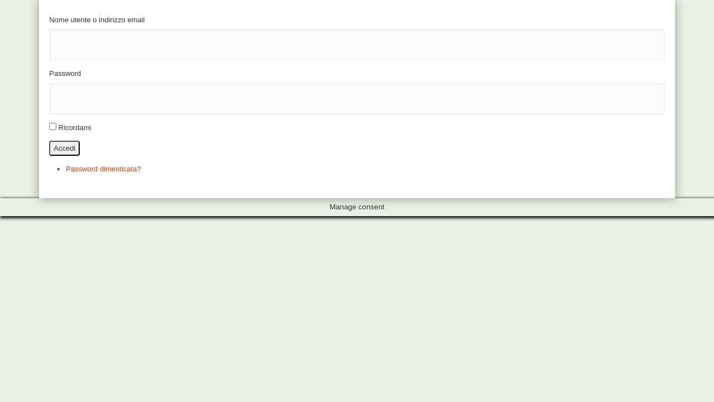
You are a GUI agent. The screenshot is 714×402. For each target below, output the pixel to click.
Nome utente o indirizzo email (96, 20)
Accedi (64, 148)
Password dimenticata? (103, 169)
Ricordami (75, 127)
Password (65, 73)
